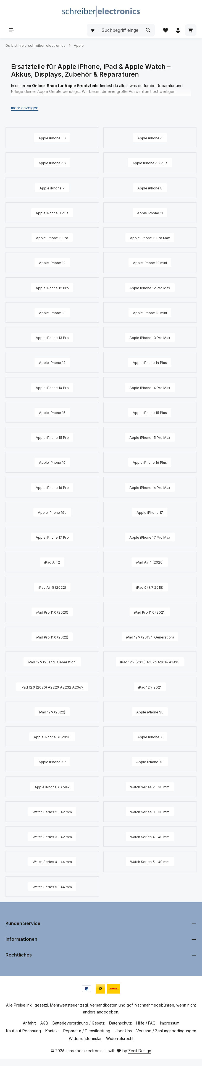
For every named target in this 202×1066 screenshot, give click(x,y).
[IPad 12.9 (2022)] (52, 719)
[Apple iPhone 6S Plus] (150, 163)
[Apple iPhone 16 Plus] (150, 462)
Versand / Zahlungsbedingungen (166, 1037)
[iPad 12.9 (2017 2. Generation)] (52, 663)
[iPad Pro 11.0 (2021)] (150, 611)
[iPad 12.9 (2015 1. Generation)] (150, 636)
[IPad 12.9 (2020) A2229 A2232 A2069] (52, 692)
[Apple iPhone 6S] (52, 163)
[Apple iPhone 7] (52, 188)
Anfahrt (29, 1030)
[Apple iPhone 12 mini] (150, 263)
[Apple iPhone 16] (52, 462)
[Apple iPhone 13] (52, 312)
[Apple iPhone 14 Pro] (52, 387)
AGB (44, 1030)
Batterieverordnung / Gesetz (79, 1030)
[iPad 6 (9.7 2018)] (150, 586)
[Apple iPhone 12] (52, 263)
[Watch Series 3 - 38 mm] (150, 819)
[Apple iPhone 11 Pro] (52, 238)
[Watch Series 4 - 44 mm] (52, 869)
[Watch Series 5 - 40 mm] (150, 869)
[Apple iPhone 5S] (52, 138)
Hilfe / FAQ (146, 1030)
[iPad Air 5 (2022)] (52, 586)
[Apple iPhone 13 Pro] (52, 337)
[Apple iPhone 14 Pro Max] (150, 387)
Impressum (169, 1030)
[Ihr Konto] (177, 30)
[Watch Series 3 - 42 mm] (52, 844)
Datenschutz (120, 1030)
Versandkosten (103, 1012)
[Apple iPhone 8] (150, 188)
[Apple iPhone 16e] (52, 512)
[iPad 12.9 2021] (150, 692)
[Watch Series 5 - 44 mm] (52, 894)
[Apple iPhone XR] (52, 769)
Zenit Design (139, 1057)
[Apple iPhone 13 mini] (150, 312)
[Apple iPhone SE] (150, 719)
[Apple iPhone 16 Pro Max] (150, 487)
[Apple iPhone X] (150, 744)
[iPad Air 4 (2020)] (150, 561)
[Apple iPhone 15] (52, 412)
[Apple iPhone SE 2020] (52, 744)
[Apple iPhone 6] (150, 138)
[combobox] (119, 30)
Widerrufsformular (85, 1045)
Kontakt (52, 1037)
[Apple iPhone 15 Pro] (52, 437)
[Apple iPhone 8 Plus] (52, 213)
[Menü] (11, 30)
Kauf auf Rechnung (23, 1037)
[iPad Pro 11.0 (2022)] (52, 636)
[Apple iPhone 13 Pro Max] (150, 337)
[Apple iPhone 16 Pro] (52, 487)
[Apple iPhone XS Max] (52, 794)
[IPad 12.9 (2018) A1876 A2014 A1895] (150, 663)
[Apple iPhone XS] (150, 769)
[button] (24, 108)
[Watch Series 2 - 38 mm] (150, 794)
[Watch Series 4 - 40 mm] (150, 844)
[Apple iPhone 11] (150, 213)
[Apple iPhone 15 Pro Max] (150, 437)
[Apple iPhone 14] (52, 362)
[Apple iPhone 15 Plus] (150, 412)
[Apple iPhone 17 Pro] (52, 536)
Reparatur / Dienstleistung (86, 1037)
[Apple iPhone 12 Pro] (52, 288)
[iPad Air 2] (52, 561)
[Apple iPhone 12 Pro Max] (150, 288)
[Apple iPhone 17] (150, 512)
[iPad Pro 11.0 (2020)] (52, 611)
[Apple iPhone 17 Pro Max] (150, 536)
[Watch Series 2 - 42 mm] (52, 819)
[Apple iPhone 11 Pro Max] (150, 238)
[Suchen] (147, 30)
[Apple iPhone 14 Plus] (150, 362)
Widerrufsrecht (119, 1045)
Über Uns (123, 1037)
